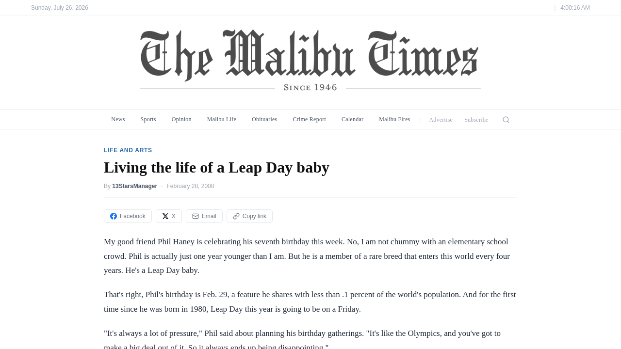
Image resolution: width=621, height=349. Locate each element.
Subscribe (476, 119)
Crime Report (309, 119)
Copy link (249, 216)
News (118, 119)
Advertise (441, 119)
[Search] (506, 119)
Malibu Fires (394, 119)
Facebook (128, 216)
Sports (148, 119)
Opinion (182, 119)
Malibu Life (221, 119)
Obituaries (264, 119)
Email (204, 216)
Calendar (352, 119)
